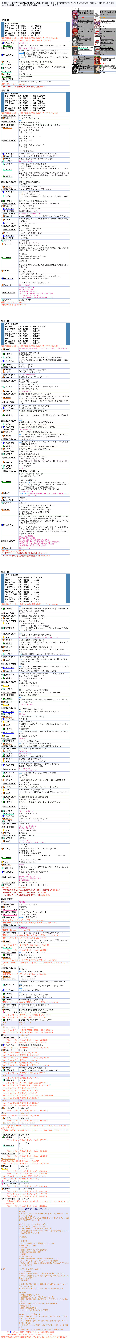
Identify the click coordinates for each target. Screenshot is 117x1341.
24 (7, 192)
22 (6, 201)
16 (6, 216)
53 (7, 712)
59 (8, 693)
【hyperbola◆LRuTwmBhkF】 (107, 50)
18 (7, 211)
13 (8, 226)
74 (6, 640)
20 (6, 206)
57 (6, 699)
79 (8, 621)
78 (5, 623)
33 (6, 156)
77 (7, 628)
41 (8, 367)
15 (6, 220)
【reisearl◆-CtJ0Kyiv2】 (107, 59)
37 (7, 125)
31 (6, 161)
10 (6, 46)
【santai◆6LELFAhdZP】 (107, 22)
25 (8, 189)
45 (6, 354)
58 (7, 695)
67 (8, 664)
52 (6, 714)
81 (8, 616)
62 (8, 682)
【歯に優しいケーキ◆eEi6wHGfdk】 (108, 40)
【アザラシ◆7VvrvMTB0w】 (85, 31)
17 (8, 214)
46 (6, 349)
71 (6, 651)
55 (5, 705)
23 (6, 196)
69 (8, 657)
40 (8, 116)
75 (5, 637)
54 (8, 708)
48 (6, 725)
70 (6, 654)
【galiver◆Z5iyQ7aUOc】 (108, 13)
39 (6, 118)
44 (6, 357)
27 (8, 182)
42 (6, 365)
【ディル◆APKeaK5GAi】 (85, 59)
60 (6, 689)
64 (7, 675)
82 (7, 613)
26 (6, 187)
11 (7, 43)
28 (6, 176)
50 (7, 719)
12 (8, 230)
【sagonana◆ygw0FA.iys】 (86, 68)
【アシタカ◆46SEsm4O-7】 (85, 50)
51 (6, 717)
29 (6, 170)
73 (6, 643)
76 (8, 634)
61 (5, 686)
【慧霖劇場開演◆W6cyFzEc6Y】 (108, 68)
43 (7, 361)
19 (7, 209)
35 (8, 141)
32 (6, 159)
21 (8, 204)
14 (7, 223)
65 (6, 671)
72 (6, 647)
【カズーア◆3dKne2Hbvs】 (85, 22)
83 (6, 609)
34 (7, 154)
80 (6, 618)
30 (6, 164)
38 (8, 122)
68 (6, 660)
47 (6, 729)
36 (6, 128)
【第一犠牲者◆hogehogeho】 (85, 13)
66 (7, 668)
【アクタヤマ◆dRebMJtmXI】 (107, 31)
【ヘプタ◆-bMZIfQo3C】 (85, 40)
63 (6, 678)
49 (5, 722)
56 (6, 702)
